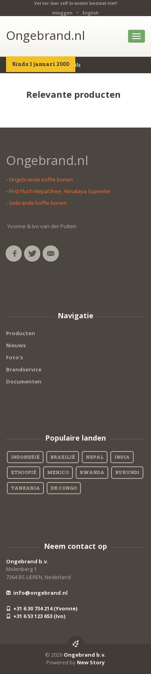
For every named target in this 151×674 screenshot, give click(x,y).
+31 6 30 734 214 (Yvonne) (41, 608)
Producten (20, 333)
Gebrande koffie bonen (38, 202)
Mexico (58, 472)
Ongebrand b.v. (27, 561)
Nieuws (16, 345)
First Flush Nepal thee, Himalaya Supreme (59, 191)
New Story (91, 662)
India (122, 457)
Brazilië (62, 457)
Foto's (14, 357)
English (91, 13)
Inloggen (62, 13)
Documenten (23, 381)
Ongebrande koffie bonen (41, 179)
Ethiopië (23, 472)
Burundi (127, 472)
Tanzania (25, 488)
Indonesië (25, 457)
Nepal (94, 457)
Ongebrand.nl (45, 35)
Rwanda (92, 472)
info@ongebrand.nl (37, 592)
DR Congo (64, 488)
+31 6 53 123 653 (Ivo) (35, 616)
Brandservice (23, 369)
